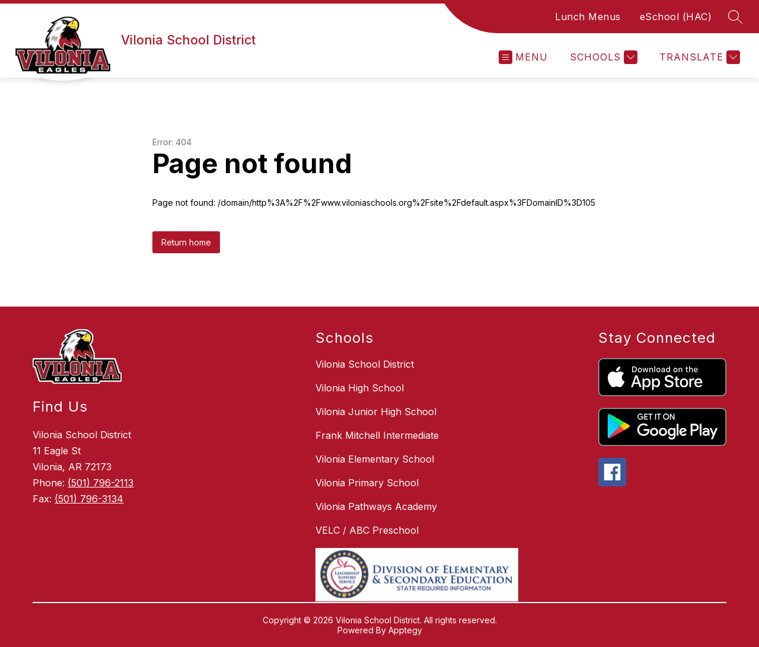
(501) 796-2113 (100, 483)
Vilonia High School (359, 388)
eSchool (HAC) (676, 17)
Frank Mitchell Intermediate (377, 435)
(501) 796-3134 (89, 499)
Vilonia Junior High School (375, 411)
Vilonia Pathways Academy (376, 506)
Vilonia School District (364, 364)
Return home (186, 242)
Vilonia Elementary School (374, 459)
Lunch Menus (588, 17)
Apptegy (405, 630)
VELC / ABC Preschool (367, 530)
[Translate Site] (698, 57)
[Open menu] (523, 57)
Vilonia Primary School (367, 483)
